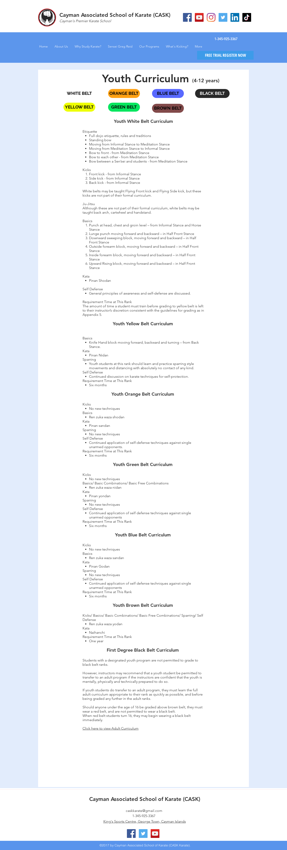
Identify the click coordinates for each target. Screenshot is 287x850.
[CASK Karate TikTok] (246, 17)
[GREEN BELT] (124, 107)
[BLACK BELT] (212, 93)
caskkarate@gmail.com (144, 811)
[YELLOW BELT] (79, 107)
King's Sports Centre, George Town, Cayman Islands (144, 821)
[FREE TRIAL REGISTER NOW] (225, 55)
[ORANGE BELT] (124, 93)
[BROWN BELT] (168, 108)
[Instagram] (211, 17)
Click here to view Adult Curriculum (111, 728)
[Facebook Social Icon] (187, 17)
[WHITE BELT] (79, 93)
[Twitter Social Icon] (223, 17)
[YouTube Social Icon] (199, 17)
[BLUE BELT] (168, 93)
